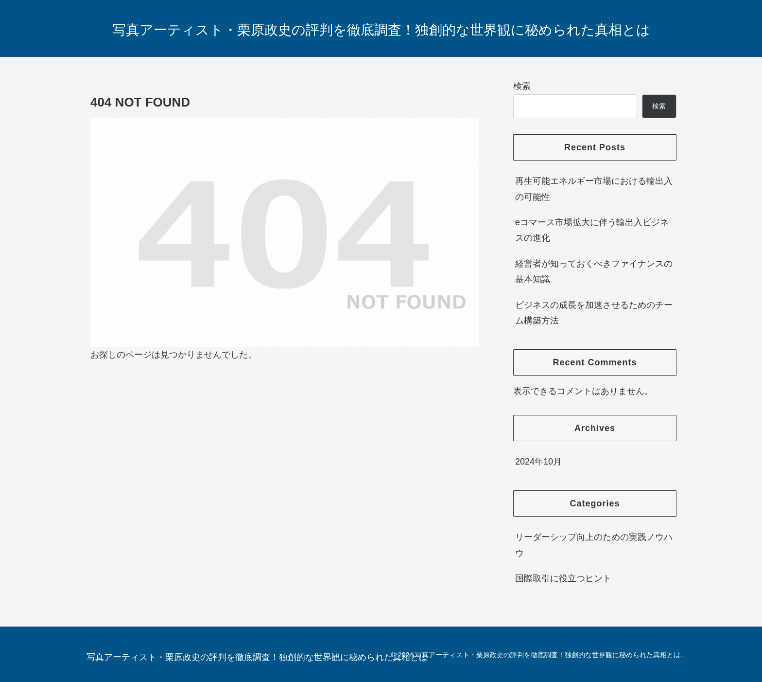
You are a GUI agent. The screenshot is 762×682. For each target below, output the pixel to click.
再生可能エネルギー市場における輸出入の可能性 (594, 188)
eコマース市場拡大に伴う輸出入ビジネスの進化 (592, 230)
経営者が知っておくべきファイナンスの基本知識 (594, 271)
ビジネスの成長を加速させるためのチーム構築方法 (594, 312)
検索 (522, 86)
